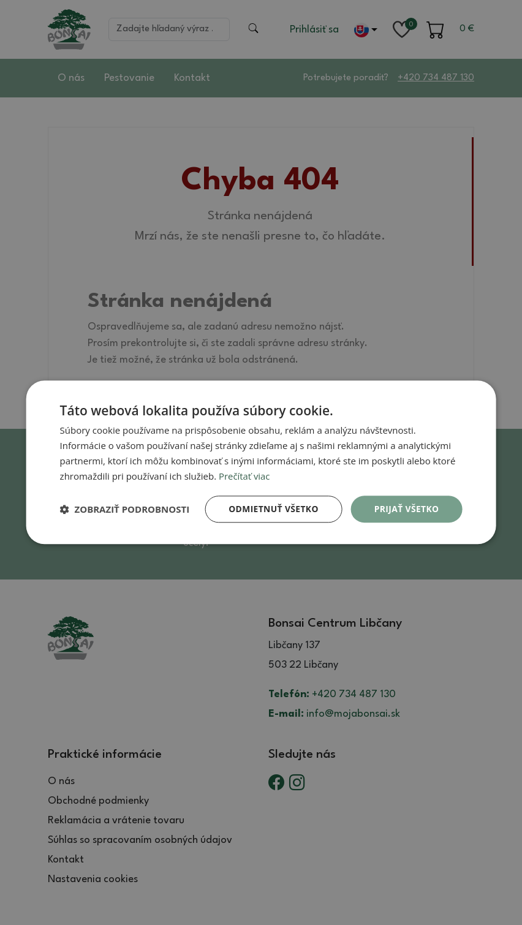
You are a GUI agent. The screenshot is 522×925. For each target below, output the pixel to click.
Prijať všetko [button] (406, 509)
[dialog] (261, 462)
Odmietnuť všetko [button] (272, 509)
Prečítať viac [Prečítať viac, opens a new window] (244, 476)
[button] (125, 509)
